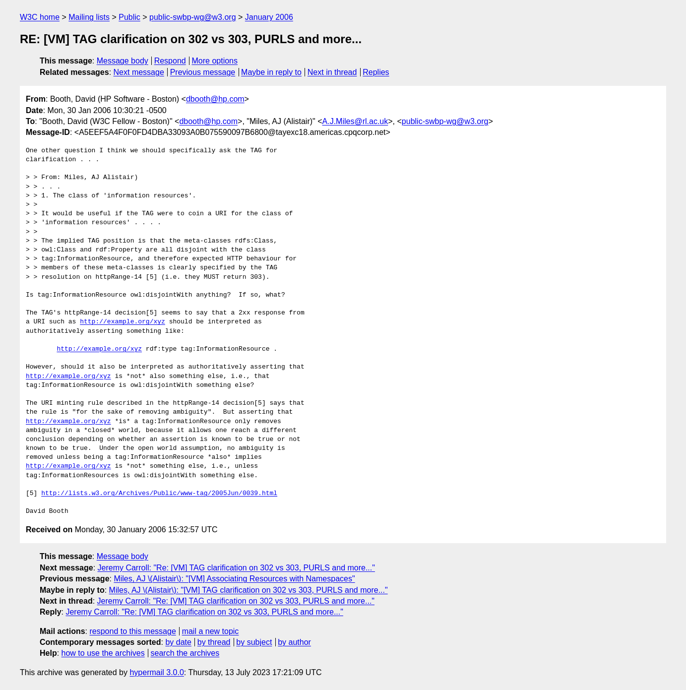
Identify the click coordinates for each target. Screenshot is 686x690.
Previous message (203, 72)
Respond (170, 61)
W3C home (40, 17)
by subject (254, 642)
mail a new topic (210, 631)
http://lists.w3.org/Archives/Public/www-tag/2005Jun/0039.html (159, 493)
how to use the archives (103, 653)
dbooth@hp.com (215, 99)
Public (129, 17)
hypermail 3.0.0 (156, 672)
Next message (139, 72)
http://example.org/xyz (122, 321)
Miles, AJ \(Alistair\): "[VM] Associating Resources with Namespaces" (234, 578)
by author (294, 642)
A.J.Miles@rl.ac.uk (355, 121)
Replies (376, 72)
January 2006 (269, 17)
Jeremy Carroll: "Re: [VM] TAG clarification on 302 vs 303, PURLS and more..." (236, 568)
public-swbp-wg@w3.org (192, 17)
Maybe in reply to (271, 72)
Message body (122, 61)
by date (178, 642)
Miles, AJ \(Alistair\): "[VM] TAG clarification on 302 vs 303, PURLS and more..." (248, 590)
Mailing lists (89, 17)
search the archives (185, 653)
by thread (214, 642)
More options (215, 61)
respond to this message (132, 631)
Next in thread (332, 72)
